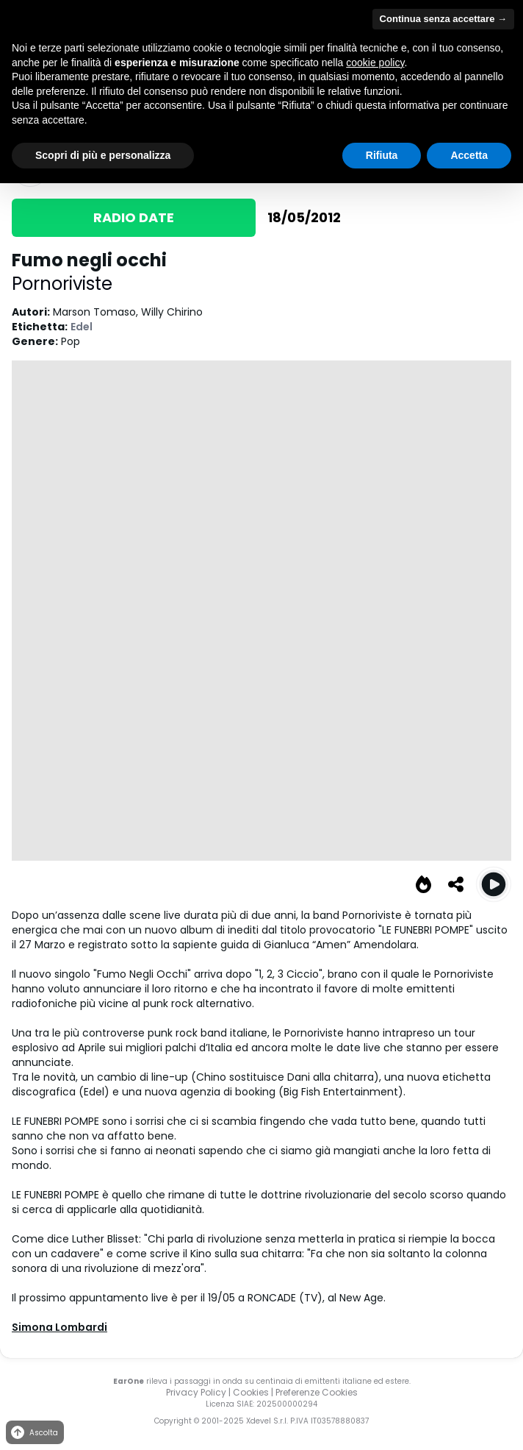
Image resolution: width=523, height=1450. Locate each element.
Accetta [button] (469, 155)
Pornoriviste (62, 283)
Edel (82, 326)
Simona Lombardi (59, 1327)
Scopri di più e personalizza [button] (102, 155)
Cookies (251, 1392)
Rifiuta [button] (382, 155)
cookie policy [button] (375, 62)
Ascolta (33, 1432)
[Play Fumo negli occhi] (493, 884)
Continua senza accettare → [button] (443, 18)
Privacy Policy (196, 1392)
